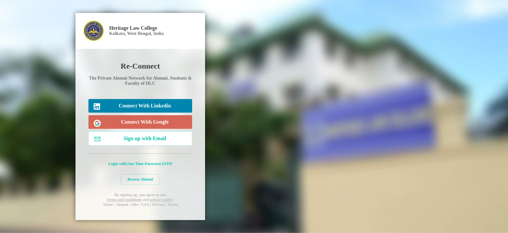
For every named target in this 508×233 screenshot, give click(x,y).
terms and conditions (124, 199)
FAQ (145, 204)
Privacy (158, 204)
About (107, 204)
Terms (172, 204)
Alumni (122, 204)
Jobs (134, 204)
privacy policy (161, 199)
